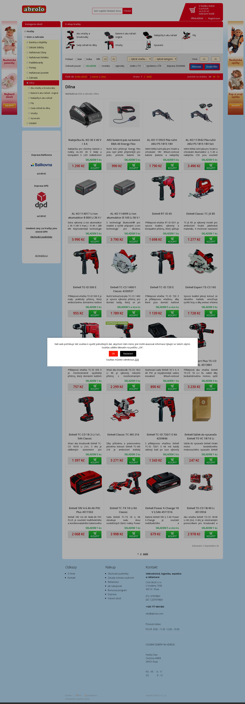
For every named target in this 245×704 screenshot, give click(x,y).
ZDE (137, 359)
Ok (113, 354)
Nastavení (128, 354)
